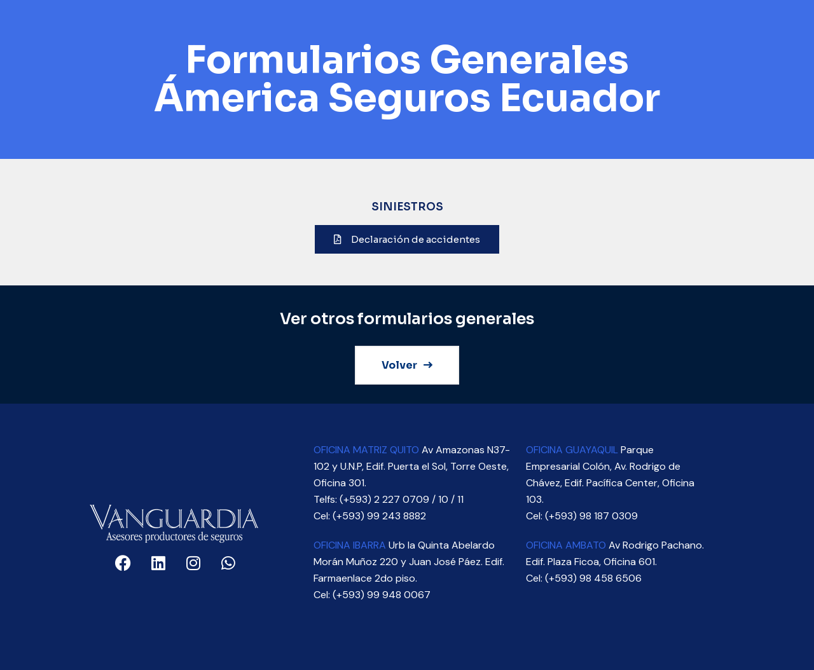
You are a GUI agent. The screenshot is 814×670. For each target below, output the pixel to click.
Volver (407, 365)
